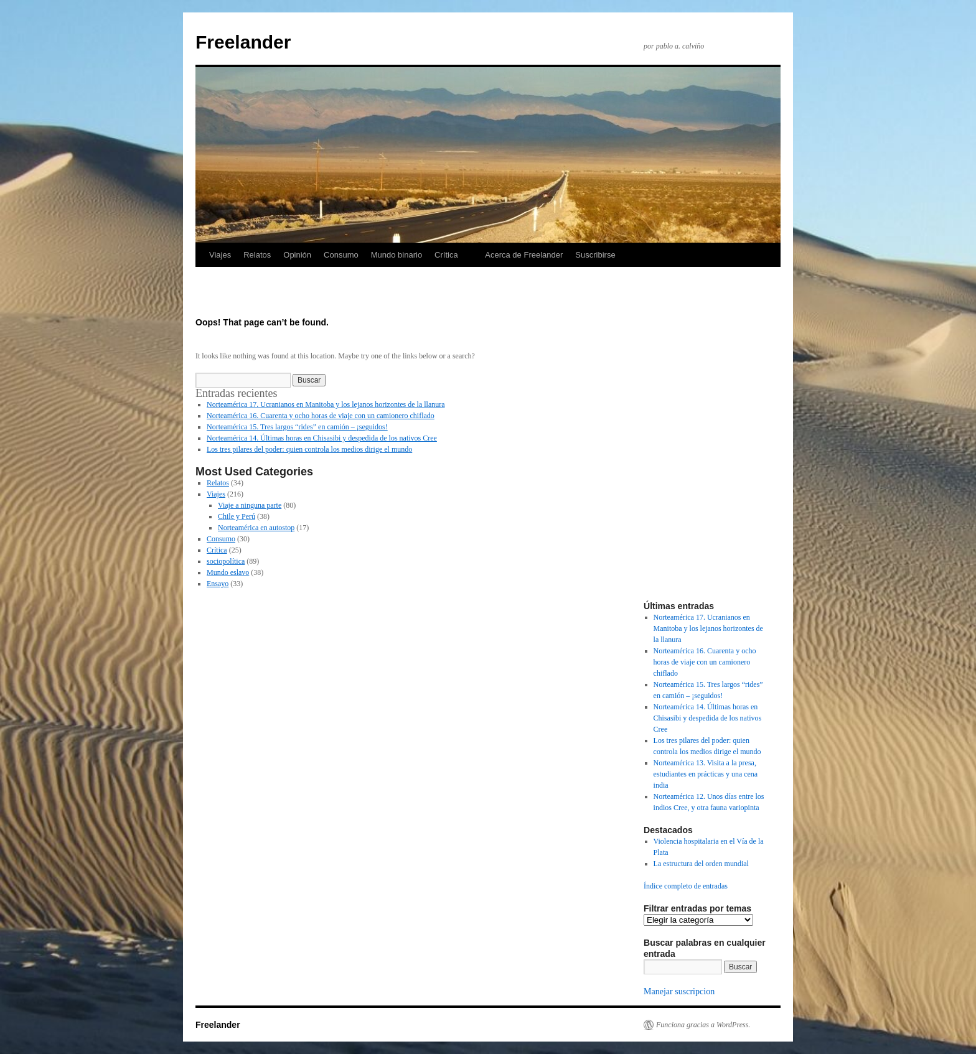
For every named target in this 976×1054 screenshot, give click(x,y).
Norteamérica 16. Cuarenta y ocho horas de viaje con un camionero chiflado (320, 415)
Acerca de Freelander (524, 254)
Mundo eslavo (228, 572)
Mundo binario (396, 254)
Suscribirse (595, 254)
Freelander (243, 42)
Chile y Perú (236, 516)
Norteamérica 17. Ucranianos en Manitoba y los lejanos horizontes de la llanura (326, 404)
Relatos (257, 254)
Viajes (220, 254)
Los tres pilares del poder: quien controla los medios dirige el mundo (309, 449)
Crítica (446, 254)
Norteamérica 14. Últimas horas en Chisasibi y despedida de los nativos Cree (322, 438)
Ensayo (217, 583)
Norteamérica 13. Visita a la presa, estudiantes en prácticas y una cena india (706, 774)
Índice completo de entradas (686, 886)
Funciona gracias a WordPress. (703, 1024)
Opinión (297, 254)
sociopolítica (226, 561)
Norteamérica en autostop (256, 527)
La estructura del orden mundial (701, 863)
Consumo (341, 254)
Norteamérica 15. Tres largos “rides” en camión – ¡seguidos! (297, 426)
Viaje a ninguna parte (249, 505)
